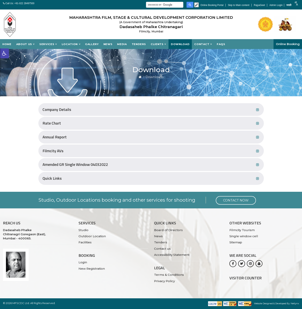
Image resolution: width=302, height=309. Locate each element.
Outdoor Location (92, 236)
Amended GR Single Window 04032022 (75, 164)
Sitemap (235, 242)
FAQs (221, 44)
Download (180, 44)
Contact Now (236, 200)
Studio (83, 230)
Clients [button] (158, 44)
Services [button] (48, 44)
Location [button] (71, 44)
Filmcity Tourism (242, 230)
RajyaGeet (260, 5)
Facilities (85, 242)
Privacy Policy (164, 281)
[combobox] (296, 3)
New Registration (92, 268)
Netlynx (295, 303)
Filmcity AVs (53, 151)
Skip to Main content (239, 5)
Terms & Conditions (169, 275)
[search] (164, 5)
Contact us (162, 248)
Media (122, 44)
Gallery (92, 44)
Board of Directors (168, 230)
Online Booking (288, 44)
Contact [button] (203, 44)
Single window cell (243, 236)
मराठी (288, 5)
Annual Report (55, 137)
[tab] (151, 109)
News (108, 44)
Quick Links (52, 178)
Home (6, 44)
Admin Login (276, 5)
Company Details (57, 109)
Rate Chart (52, 123)
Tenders (139, 44)
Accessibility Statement (171, 255)
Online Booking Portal (212, 5)
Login (83, 262)
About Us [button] (25, 44)
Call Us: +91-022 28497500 (18, 3)
